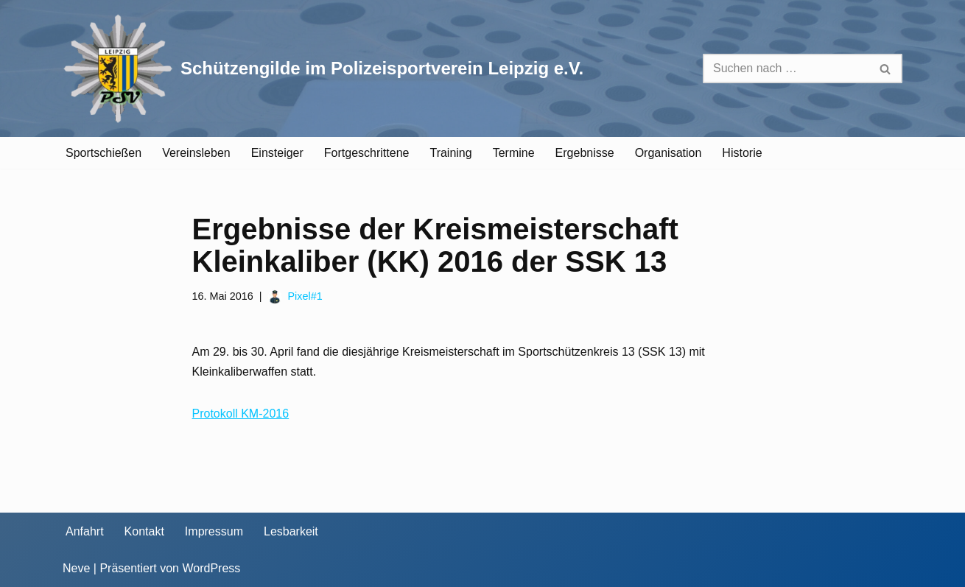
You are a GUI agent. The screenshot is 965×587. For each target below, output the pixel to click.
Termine (514, 153)
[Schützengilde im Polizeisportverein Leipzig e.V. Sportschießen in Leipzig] (323, 68)
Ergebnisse (584, 153)
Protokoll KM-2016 (241, 413)
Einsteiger (277, 153)
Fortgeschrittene (367, 153)
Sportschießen (103, 153)
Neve (76, 568)
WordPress (211, 568)
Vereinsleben (196, 153)
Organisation (668, 153)
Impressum (214, 531)
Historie (742, 153)
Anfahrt (85, 531)
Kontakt (144, 531)
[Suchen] (786, 68)
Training (450, 153)
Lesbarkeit (291, 531)
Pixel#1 (304, 296)
